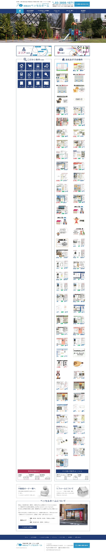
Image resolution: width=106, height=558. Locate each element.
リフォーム (54, 537)
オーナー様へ (62, 537)
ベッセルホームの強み (27, 527)
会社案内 (70, 537)
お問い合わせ (78, 537)
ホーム (26, 537)
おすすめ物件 (34, 537)
